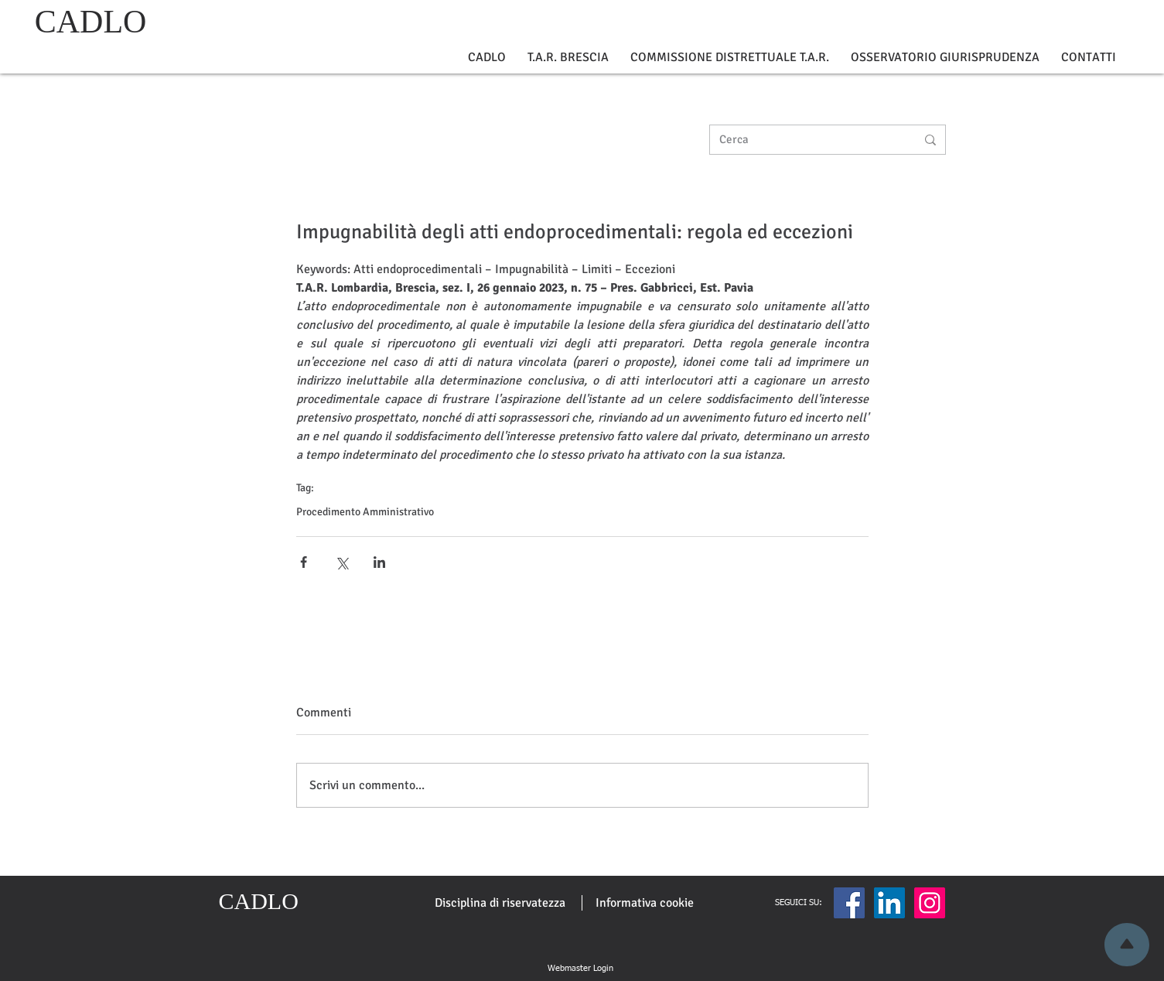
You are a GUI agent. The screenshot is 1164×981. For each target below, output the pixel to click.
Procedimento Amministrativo (365, 511)
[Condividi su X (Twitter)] (341, 562)
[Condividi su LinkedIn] (379, 562)
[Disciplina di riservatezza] (500, 902)
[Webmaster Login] (581, 968)
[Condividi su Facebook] (303, 562)
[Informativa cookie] (644, 902)
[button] (487, 57)
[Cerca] (806, 139)
